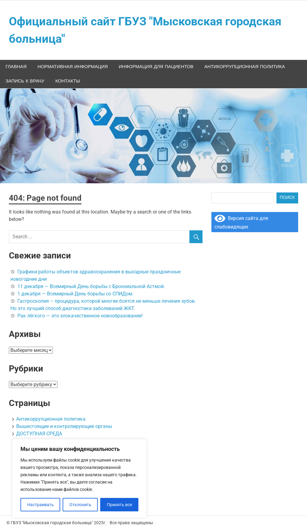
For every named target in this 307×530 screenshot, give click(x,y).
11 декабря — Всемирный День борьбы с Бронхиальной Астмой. (91, 286)
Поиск (287, 197)
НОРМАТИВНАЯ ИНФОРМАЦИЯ (73, 67)
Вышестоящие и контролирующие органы (64, 426)
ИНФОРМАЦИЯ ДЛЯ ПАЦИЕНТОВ (156, 67)
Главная (16, 67)
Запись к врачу (24, 81)
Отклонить (80, 504)
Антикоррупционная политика (244, 67)
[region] (79, 478)
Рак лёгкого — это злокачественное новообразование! (80, 316)
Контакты (67, 81)
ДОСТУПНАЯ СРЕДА (39, 434)
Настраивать (40, 504)
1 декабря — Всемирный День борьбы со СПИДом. (75, 294)
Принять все (119, 504)
